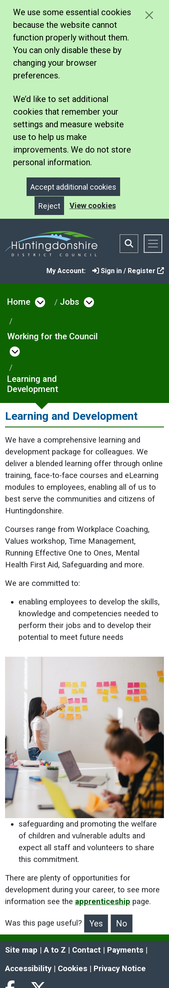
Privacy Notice (120, 968)
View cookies (93, 205)
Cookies (72, 968)
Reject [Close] (49, 205)
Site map (21, 950)
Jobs (69, 302)
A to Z (55, 950)
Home (18, 302)
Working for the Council (52, 336)
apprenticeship (102, 901)
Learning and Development (32, 384)
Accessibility (28, 968)
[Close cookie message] (149, 15)
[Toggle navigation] (153, 243)
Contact (86, 950)
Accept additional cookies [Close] (73, 187)
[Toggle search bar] (129, 243)
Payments (125, 950)
